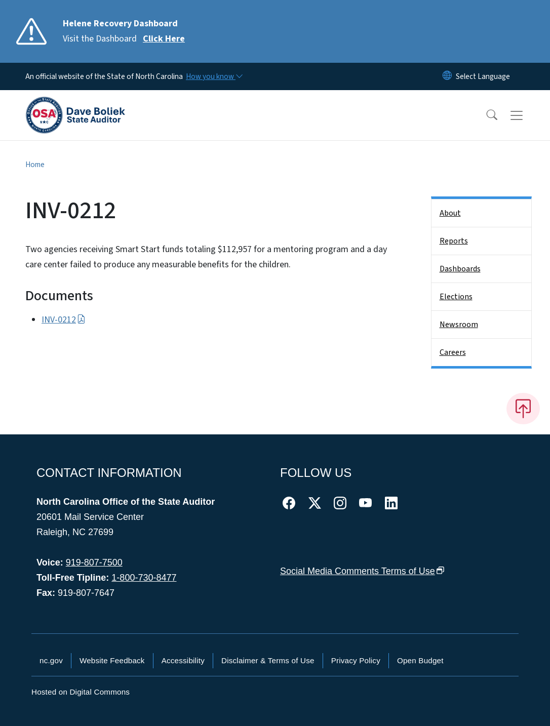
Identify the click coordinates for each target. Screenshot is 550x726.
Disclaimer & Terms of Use (268, 660)
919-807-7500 (94, 562)
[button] (485, 115)
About (450, 213)
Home (35, 164)
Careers (453, 352)
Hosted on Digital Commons (80, 692)
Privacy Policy (355, 660)
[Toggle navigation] (526, 115)
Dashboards (460, 268)
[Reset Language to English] (447, 76)
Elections (456, 296)
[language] (483, 76)
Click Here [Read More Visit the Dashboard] (164, 38)
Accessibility (183, 660)
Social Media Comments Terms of (362, 571)
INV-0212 (64, 319)
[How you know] (213, 76)
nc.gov (51, 660)
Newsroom (459, 324)
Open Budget (420, 660)
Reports (454, 241)
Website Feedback (112, 660)
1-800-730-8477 (143, 578)
